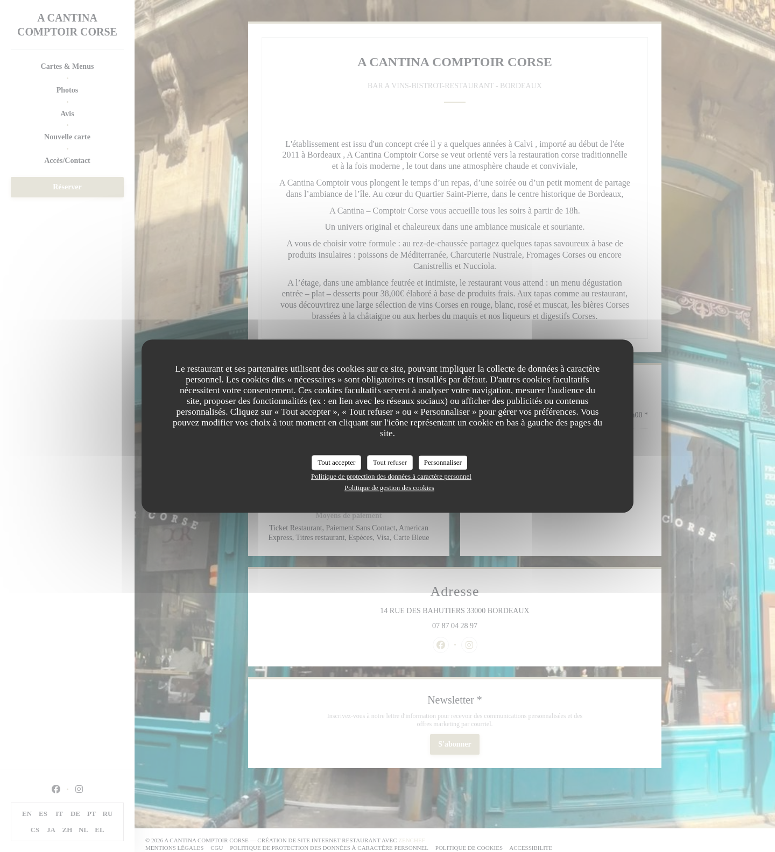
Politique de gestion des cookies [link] (389, 488)
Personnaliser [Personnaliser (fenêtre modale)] (443, 462)
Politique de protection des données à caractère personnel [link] (391, 476)
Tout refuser (390, 462)
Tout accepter (336, 462)
